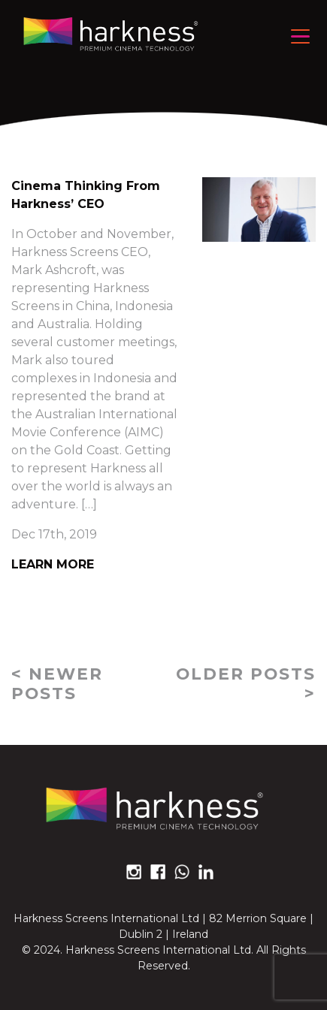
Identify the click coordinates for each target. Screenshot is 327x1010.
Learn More (52, 564)
